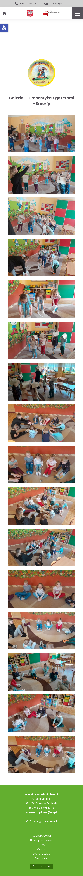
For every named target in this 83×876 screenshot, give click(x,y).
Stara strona (41, 866)
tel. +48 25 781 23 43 (41, 808)
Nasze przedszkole (41, 840)
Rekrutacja (41, 858)
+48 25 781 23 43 (27, 3)
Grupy (41, 844)
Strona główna (41, 835)
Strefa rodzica (41, 853)
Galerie (41, 849)
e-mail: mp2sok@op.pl (41, 812)
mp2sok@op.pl (56, 3)
